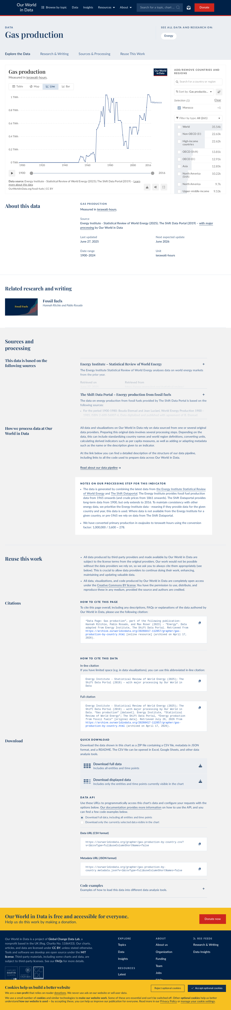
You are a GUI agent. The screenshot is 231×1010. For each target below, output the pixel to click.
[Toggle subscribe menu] (188, 7)
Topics (122, 953)
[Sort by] (194, 92)
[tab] (17, 87)
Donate (204, 7)
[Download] (147, 187)
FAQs (58, 969)
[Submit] (178, 7)
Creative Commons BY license (116, 585)
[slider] (31, 173)
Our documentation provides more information (130, 814)
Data (75, 7)
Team (159, 974)
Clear (217, 100)
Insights (88, 7)
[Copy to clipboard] (195, 623)
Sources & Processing (94, 54)
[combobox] (160, 7)
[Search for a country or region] (198, 82)
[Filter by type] (198, 118)
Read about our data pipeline (100, 467)
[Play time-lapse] (12, 173)
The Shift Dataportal (124, 493)
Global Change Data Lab (64, 947)
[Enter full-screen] (164, 187)
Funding (161, 967)
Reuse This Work (132, 54)
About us (162, 953)
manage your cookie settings (198, 1001)
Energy (168, 35)
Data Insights (201, 960)
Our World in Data (26, 7)
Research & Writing (54, 54)
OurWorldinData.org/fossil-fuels (26, 189)
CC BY (49, 189)
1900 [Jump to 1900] (22, 173)
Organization (164, 960)
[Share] (155, 187)
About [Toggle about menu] (126, 7)
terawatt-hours (106, 209)
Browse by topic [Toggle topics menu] (54, 7)
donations (60, 993)
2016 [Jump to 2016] (162, 173)
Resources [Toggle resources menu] (106, 7)
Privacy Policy (168, 1001)
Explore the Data (17, 54)
